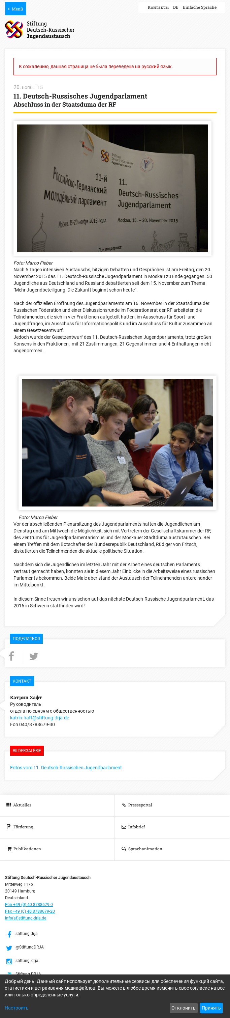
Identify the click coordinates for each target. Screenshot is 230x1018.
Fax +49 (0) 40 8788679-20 (30, 911)
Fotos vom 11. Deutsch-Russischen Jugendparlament (66, 767)
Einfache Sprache (200, 7)
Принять (211, 1008)
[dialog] (115, 996)
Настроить (17, 1008)
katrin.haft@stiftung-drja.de (39, 717)
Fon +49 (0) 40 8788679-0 (29, 904)
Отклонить (183, 1008)
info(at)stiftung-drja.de (25, 918)
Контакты (158, 7)
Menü (17, 8)
